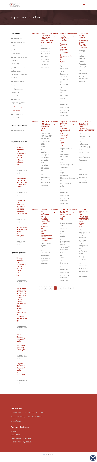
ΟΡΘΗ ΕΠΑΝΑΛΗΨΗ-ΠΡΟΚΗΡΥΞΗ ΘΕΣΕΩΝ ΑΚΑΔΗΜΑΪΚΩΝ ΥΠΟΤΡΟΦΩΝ (47, 38)
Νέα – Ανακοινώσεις (15, 51)
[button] (93, 458)
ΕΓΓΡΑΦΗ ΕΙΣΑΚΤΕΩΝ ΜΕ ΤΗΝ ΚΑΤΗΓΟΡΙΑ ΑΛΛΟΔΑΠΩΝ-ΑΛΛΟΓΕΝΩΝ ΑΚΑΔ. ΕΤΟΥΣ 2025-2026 (84, 218)
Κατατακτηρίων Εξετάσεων (18, 44)
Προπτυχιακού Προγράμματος (17, 83)
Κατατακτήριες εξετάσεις (17, 132)
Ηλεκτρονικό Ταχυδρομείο (22, 442)
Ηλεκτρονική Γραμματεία (21, 438)
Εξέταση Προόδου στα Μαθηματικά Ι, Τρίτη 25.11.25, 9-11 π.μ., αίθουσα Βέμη (21, 155)
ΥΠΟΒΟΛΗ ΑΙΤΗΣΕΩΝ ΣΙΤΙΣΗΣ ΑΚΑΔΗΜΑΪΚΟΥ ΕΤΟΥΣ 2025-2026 (66, 214)
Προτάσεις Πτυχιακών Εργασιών (18, 101)
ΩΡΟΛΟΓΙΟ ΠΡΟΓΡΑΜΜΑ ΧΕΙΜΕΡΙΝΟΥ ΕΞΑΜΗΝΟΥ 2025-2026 (46, 125)
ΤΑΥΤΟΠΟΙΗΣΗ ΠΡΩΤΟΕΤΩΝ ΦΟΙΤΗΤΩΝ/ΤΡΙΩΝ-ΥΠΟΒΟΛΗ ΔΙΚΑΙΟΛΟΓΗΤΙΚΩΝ (86, 125)
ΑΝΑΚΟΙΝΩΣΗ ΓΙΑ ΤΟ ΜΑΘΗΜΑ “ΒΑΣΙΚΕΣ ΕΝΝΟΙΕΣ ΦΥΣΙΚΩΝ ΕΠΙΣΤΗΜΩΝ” (22, 206)
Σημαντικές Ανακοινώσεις (16, 108)
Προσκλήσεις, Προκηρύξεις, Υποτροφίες (17, 92)
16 (70, 288)
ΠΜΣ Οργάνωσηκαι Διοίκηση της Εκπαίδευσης (19, 60)
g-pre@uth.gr (16, 421)
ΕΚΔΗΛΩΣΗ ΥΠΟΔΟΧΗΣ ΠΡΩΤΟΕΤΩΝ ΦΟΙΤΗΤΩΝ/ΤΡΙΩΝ (22, 182)
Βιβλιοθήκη (15, 435)
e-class (14, 431)
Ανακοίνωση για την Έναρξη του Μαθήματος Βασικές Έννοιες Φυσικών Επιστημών (83, 40)
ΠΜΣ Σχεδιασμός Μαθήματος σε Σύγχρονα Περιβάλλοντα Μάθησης (19, 72)
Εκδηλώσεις (18, 38)
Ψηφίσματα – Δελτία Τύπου (17, 115)
